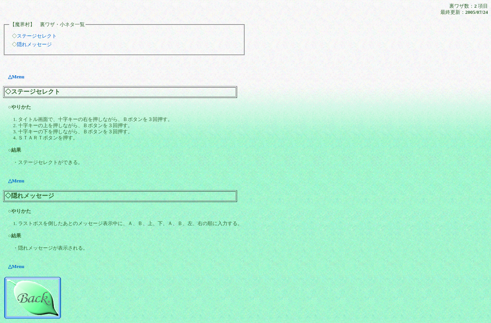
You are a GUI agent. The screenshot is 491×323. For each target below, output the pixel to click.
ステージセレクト (37, 36)
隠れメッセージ (34, 44)
